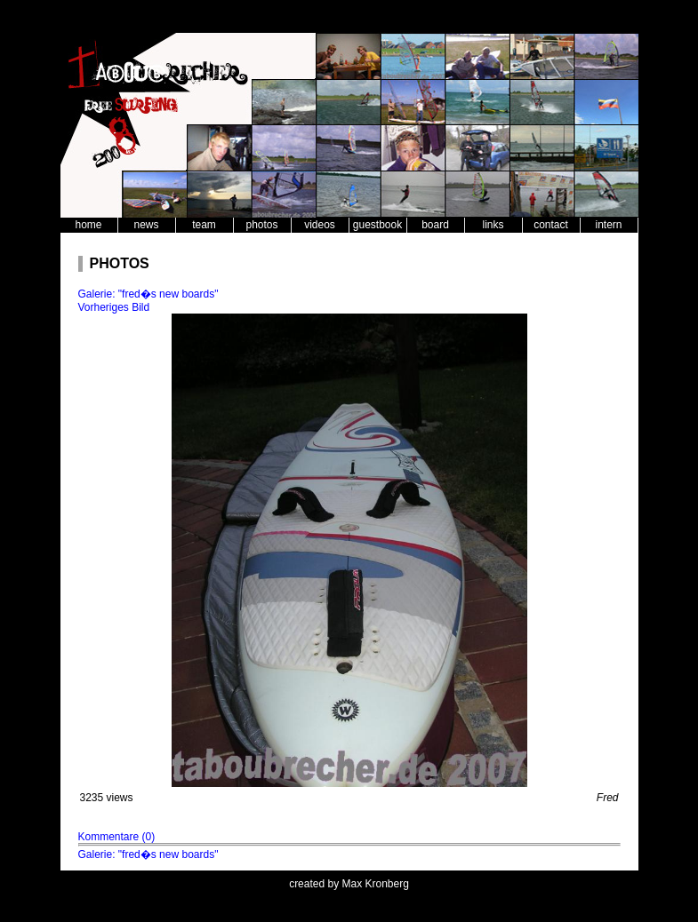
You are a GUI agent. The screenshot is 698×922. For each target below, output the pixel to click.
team (204, 225)
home (88, 225)
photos (261, 225)
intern (608, 225)
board (435, 225)
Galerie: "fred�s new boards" (148, 294)
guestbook (377, 225)
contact (551, 225)
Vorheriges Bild (114, 307)
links (492, 225)
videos (319, 225)
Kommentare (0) (117, 837)
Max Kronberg (375, 884)
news (145, 225)
